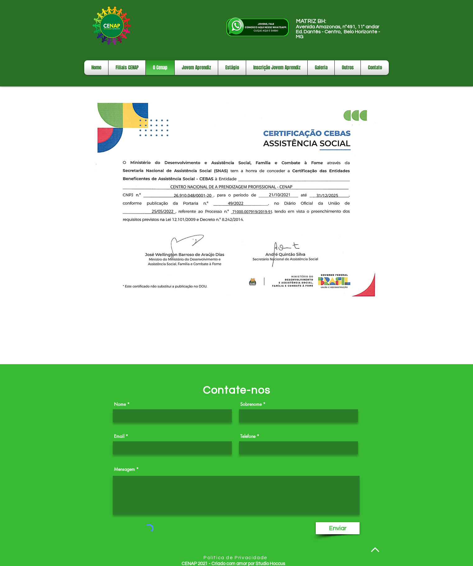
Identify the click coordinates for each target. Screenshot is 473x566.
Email (119, 436)
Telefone (247, 436)
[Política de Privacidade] (236, 557)
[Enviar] (338, 528)
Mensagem (124, 469)
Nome (120, 404)
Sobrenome (251, 404)
